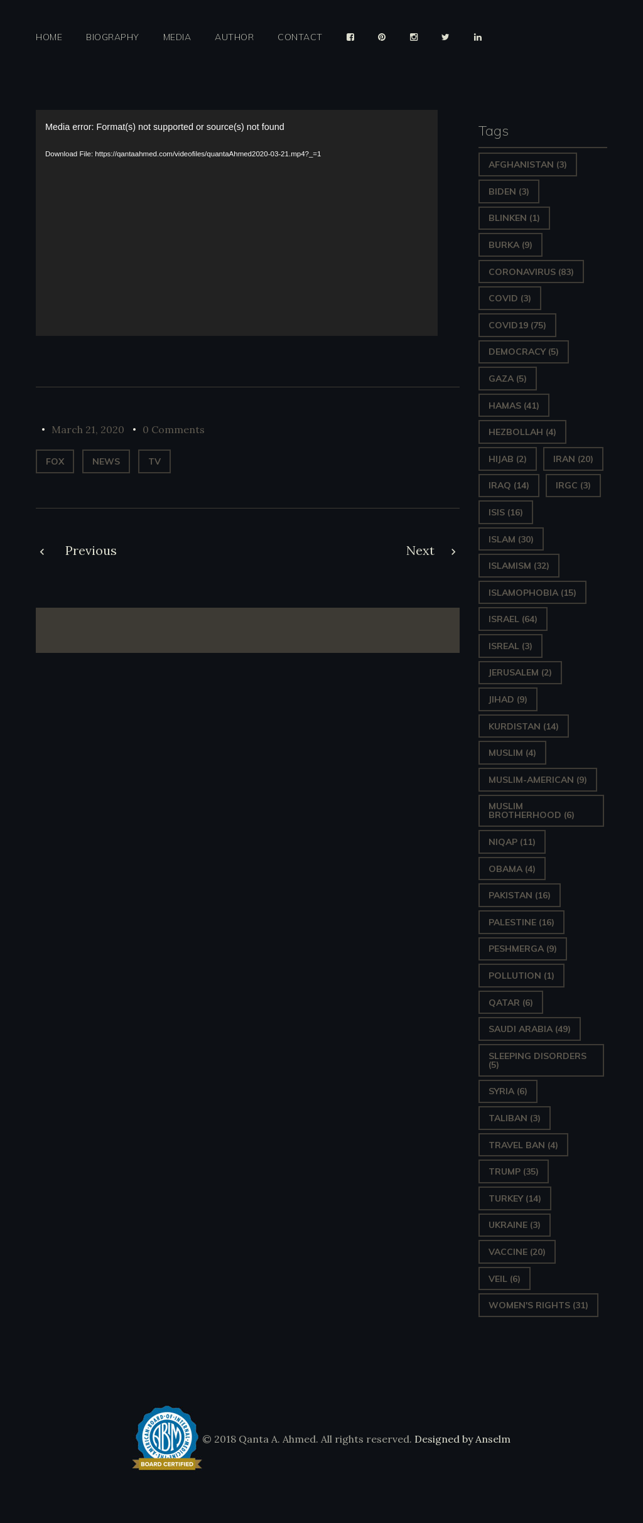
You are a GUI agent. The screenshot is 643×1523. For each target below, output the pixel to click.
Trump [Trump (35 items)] (514, 1171)
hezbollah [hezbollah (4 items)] (522, 432)
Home (49, 37)
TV (154, 461)
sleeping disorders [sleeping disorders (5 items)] (537, 1060)
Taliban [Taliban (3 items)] (515, 1118)
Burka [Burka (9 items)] (510, 244)
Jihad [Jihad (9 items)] (508, 699)
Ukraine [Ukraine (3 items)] (515, 1224)
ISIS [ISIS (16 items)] (506, 512)
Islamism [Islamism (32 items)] (519, 565)
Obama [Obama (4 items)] (512, 869)
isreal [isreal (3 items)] (510, 646)
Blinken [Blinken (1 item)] (514, 217)
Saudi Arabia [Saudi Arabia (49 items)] (530, 1029)
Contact (300, 37)
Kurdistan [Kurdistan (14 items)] (524, 726)
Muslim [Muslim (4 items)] (512, 752)
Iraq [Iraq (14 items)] (509, 485)
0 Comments (174, 429)
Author (234, 37)
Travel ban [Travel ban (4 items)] (523, 1145)
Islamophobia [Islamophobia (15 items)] (532, 592)
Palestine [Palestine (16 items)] (521, 922)
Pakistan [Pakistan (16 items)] (520, 895)
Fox (55, 461)
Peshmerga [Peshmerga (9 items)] (523, 948)
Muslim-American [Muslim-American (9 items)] (538, 779)
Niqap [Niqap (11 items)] (512, 842)
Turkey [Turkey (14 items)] (515, 1198)
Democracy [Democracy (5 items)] (524, 351)
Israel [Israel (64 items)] (513, 619)
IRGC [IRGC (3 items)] (573, 485)
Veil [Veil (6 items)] (505, 1278)
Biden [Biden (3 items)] (509, 191)
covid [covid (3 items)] (510, 298)
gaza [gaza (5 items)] (508, 378)
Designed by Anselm (461, 1439)
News (106, 461)
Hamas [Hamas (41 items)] (514, 405)
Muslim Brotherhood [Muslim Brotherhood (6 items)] (532, 810)
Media (177, 37)
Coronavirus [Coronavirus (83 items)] (531, 271)
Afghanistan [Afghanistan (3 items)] (528, 164)
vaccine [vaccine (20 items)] (517, 1251)
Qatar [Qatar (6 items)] (511, 1002)
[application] (237, 223)
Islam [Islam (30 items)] (511, 539)
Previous (91, 550)
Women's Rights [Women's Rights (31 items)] (538, 1305)
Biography (112, 37)
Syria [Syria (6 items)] (508, 1091)
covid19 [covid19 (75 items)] (517, 325)
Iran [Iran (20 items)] (573, 459)
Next (420, 550)
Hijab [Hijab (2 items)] (508, 459)
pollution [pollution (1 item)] (521, 975)
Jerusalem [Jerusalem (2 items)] (520, 672)
